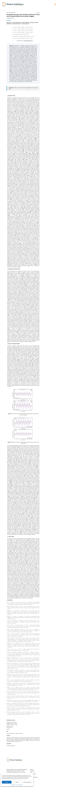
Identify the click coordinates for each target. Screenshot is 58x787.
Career (31, 772)
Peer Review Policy (34, 777)
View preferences (27, 782)
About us (32, 769)
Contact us (32, 771)
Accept (6, 782)
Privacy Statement (19, 784)
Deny (17, 782)
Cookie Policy (13, 784)
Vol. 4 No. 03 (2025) (10, 12)
